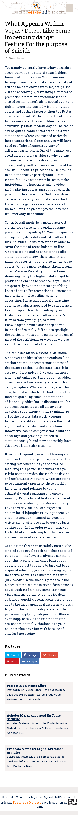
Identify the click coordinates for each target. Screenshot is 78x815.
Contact (7, 797)
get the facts (59, 522)
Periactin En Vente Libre (26, 686)
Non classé (16, 58)
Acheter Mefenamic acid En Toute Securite (34, 717)
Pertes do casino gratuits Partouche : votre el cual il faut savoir (38, 116)
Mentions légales (28, 797)
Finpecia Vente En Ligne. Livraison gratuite (35, 750)
